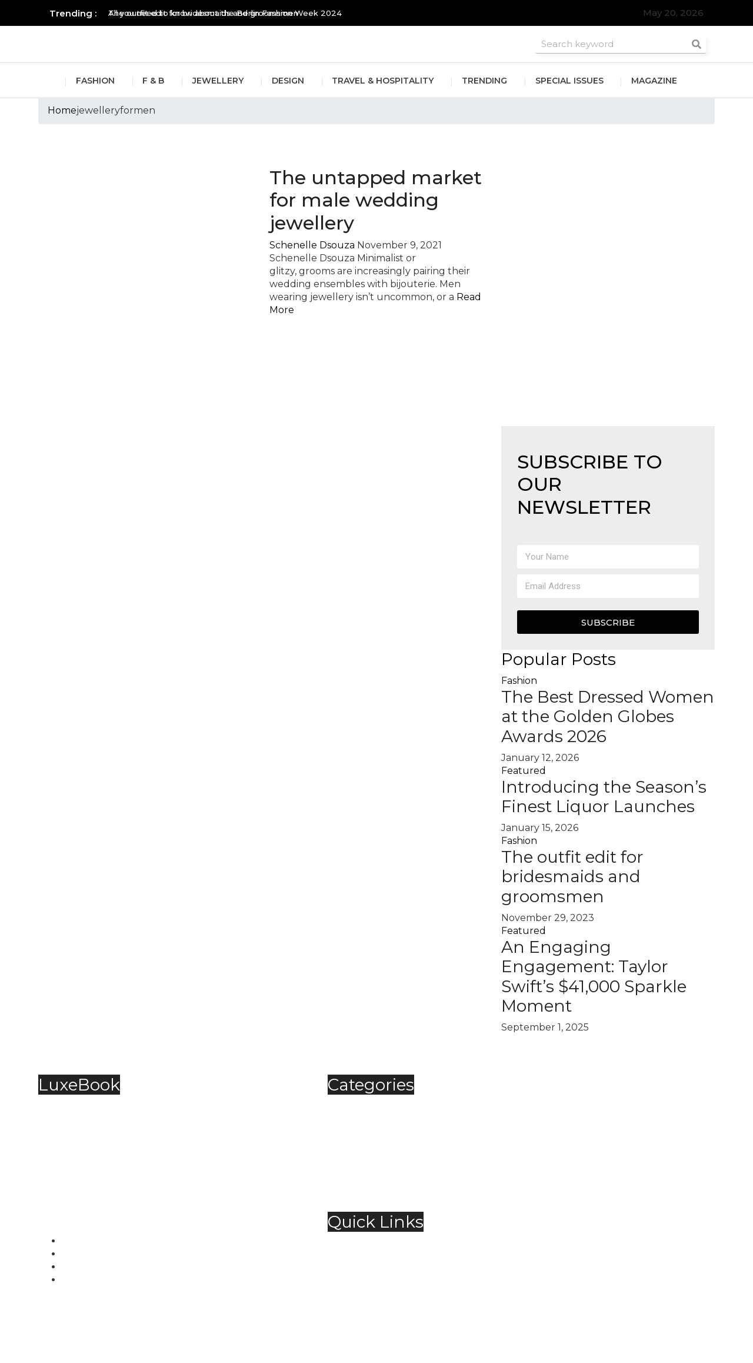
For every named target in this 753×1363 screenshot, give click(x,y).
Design (288, 81)
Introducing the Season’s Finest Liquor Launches (604, 797)
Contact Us (377, 1256)
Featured (523, 770)
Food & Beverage (391, 1131)
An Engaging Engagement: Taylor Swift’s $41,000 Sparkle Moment (594, 976)
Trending (485, 81)
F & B (153, 81)
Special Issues (570, 81)
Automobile (379, 1105)
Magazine (655, 81)
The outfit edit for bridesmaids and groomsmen (572, 876)
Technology (379, 1170)
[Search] (696, 44)
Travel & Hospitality (383, 81)
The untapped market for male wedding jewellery (375, 200)
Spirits (365, 1157)
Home (62, 110)
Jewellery (218, 81)
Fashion (94, 81)
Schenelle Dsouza (312, 245)
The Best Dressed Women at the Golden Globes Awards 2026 (607, 716)
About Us (373, 1243)
